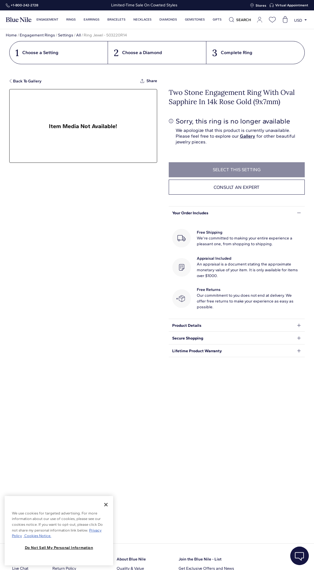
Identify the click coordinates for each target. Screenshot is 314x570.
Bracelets (116, 19)
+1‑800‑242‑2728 (24, 5)
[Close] (106, 504)
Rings (71, 19)
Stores (261, 5)
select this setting (237, 169)
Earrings (92, 19)
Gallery (247, 136)
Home (11, 35)
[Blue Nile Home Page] (19, 19)
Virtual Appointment (291, 5)
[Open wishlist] (272, 19)
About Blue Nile (131, 559)
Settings (65, 35)
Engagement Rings (37, 35)
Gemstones (195, 19)
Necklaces (142, 19)
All (78, 35)
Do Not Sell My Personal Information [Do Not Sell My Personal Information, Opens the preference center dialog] (59, 547)
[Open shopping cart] (285, 19)
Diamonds (168, 19)
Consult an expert (237, 187)
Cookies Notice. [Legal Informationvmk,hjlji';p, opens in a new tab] (37, 536)
